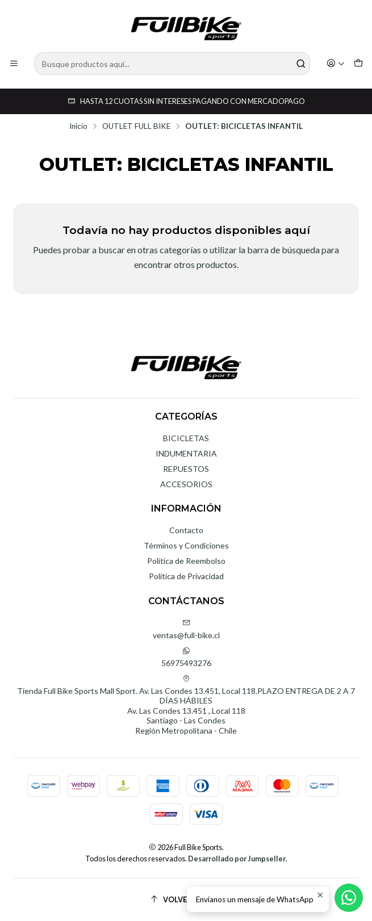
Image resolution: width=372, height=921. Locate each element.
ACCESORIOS (186, 484)
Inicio (78, 127)
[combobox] (172, 63)
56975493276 (186, 657)
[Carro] (358, 64)
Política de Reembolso (186, 561)
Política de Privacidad (186, 576)
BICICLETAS (186, 438)
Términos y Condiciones (186, 545)
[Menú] (14, 64)
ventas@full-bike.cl (186, 629)
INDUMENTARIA (186, 453)
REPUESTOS (186, 469)
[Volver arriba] (186, 899)
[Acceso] (336, 64)
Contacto (186, 530)
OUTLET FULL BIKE (136, 127)
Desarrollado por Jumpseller (237, 858)
